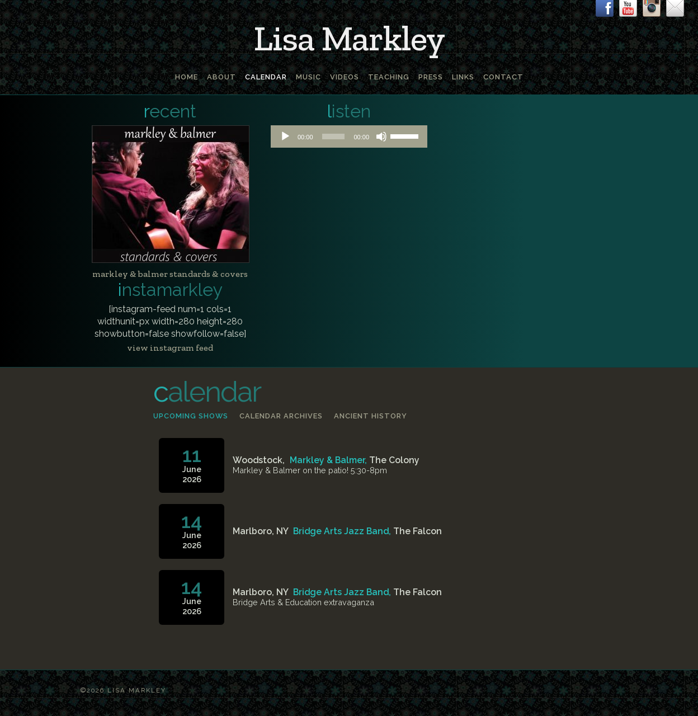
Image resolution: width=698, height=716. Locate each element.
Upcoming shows (190, 416)
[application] (349, 136)
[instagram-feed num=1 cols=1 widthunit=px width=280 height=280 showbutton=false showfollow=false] (170, 321)
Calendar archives (281, 416)
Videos (344, 77)
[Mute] (381, 136)
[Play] (285, 136)
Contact (503, 77)
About (221, 77)
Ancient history (370, 416)
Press (430, 77)
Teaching (388, 77)
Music (308, 77)
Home (186, 77)
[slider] (333, 136)
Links (463, 77)
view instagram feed (170, 347)
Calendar (266, 77)
